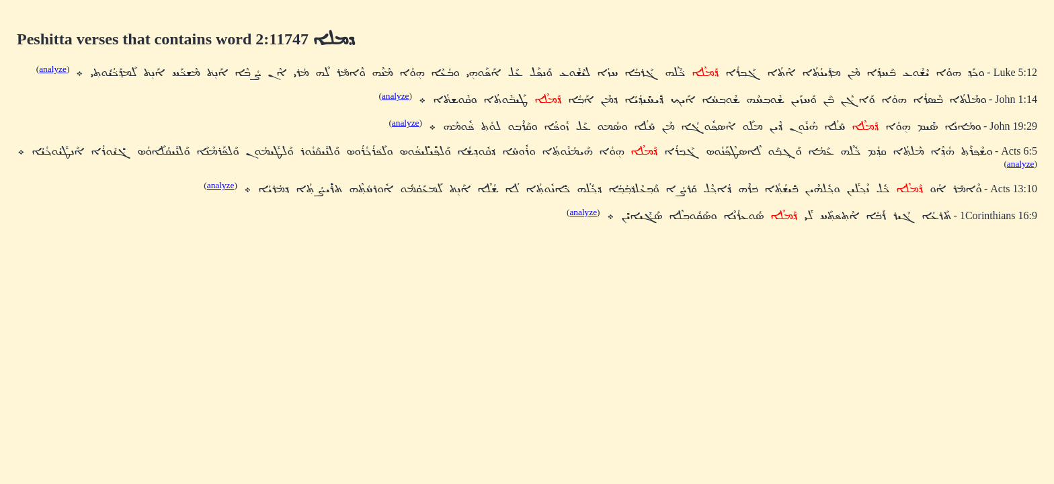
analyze (53, 69)
